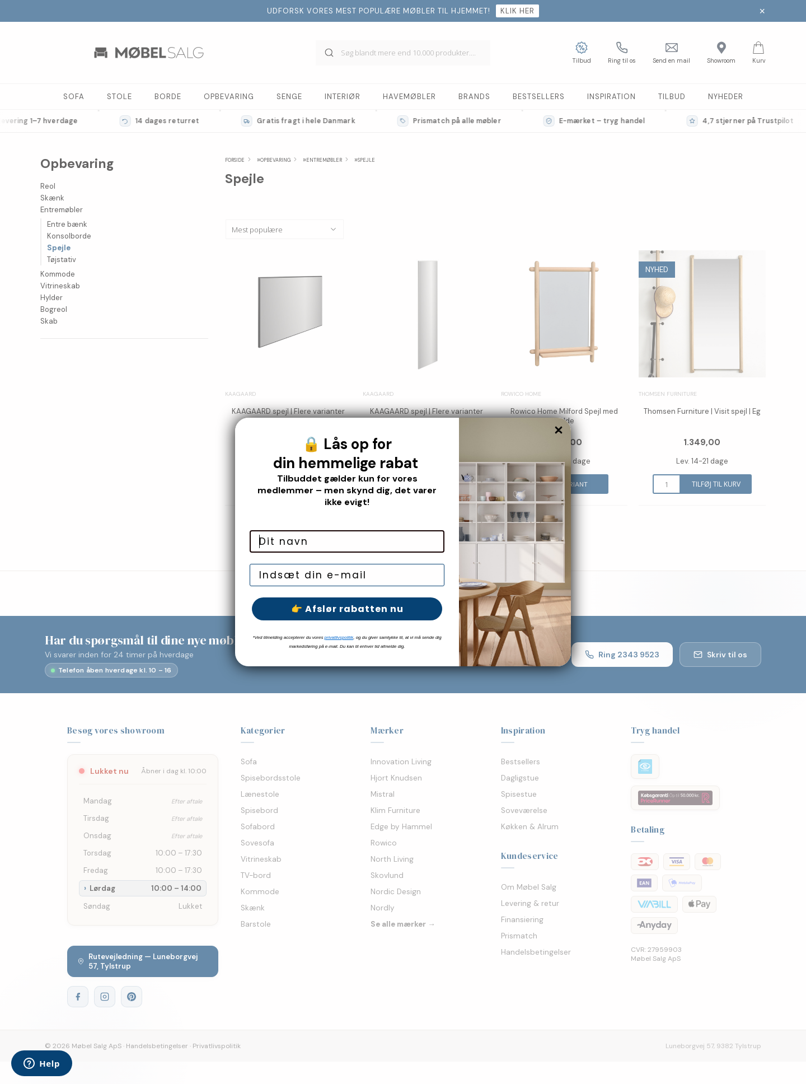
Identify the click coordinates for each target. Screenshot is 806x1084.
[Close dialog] (558, 430)
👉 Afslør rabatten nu (347, 608)
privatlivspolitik (339, 637)
